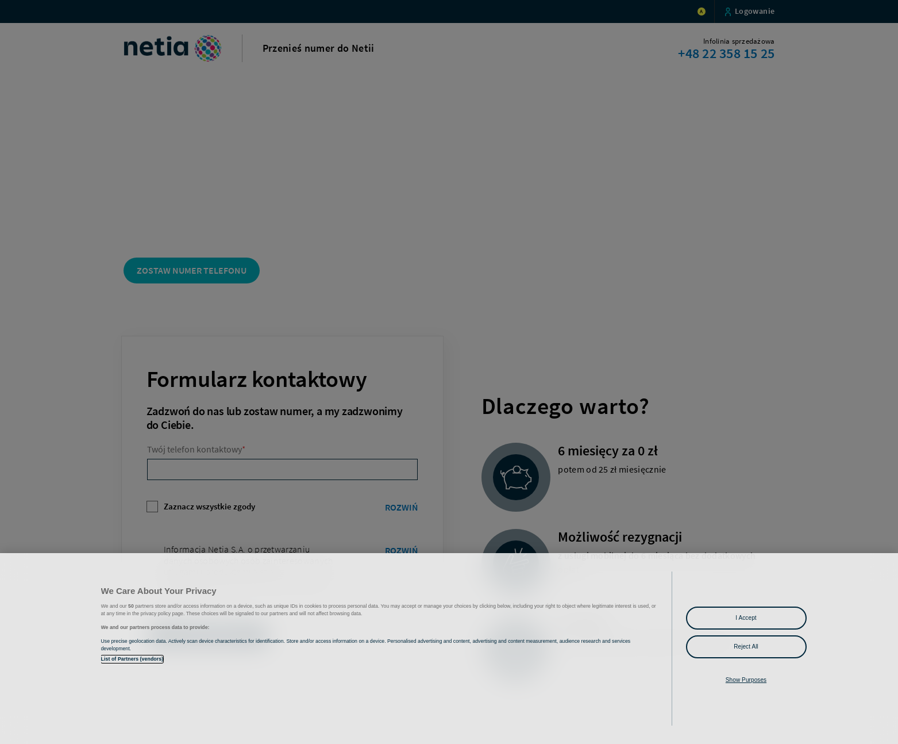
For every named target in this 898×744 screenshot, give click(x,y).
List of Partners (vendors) (132, 659)
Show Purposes (746, 680)
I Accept (745, 618)
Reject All (746, 646)
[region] (449, 648)
